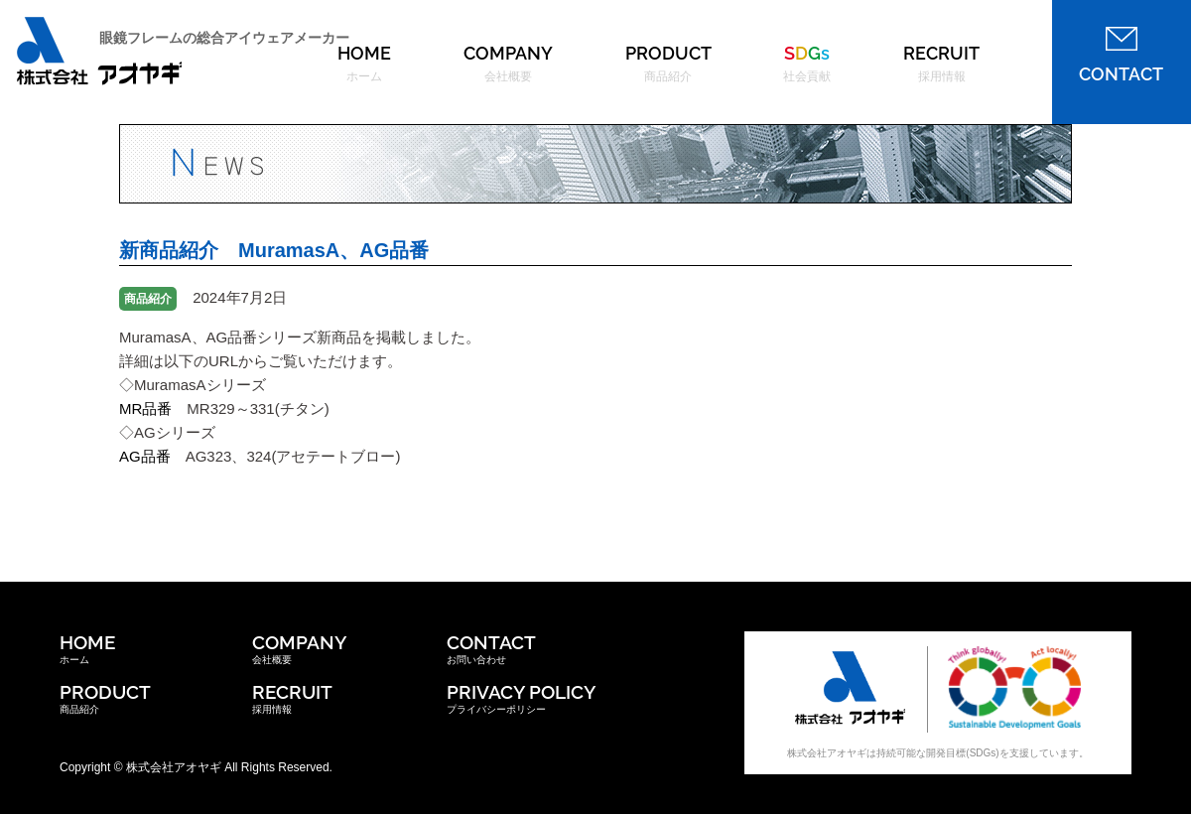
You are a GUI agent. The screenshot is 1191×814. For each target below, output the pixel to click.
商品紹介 (105, 698)
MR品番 (145, 408)
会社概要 (299, 648)
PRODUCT (668, 63)
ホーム (87, 648)
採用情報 (292, 698)
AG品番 (145, 456)
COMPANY (508, 63)
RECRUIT (941, 63)
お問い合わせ (491, 648)
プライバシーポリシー (521, 698)
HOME (364, 63)
